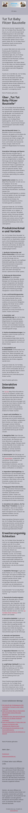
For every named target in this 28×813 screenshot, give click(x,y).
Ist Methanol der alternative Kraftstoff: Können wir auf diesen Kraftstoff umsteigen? (13, 718)
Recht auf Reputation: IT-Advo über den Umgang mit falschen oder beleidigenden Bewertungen (14, 724)
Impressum (5, 754)
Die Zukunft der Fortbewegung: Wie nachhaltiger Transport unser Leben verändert (13, 707)
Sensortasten (8, 458)
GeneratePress (14, 810)
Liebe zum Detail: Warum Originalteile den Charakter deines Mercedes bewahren (13, 712)
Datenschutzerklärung (9, 756)
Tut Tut (7, 391)
